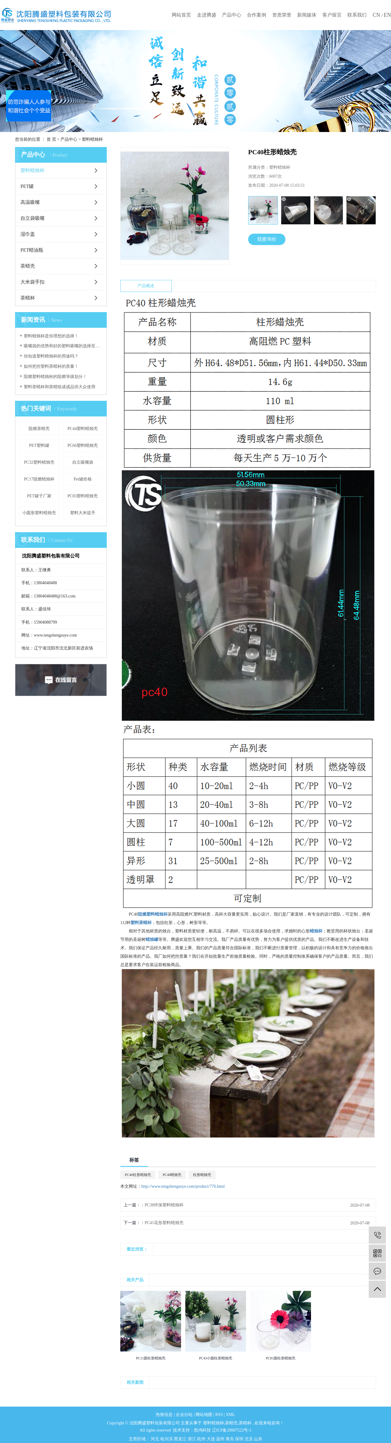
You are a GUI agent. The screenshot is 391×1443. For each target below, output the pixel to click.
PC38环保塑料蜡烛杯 (164, 1205)
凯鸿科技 (202, 1430)
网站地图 (205, 1414)
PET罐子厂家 (39, 496)
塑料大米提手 (82, 513)
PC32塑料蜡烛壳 (39, 462)
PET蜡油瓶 (31, 250)
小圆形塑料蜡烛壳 (39, 513)
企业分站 (184, 1414)
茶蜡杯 (27, 297)
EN (387, 15)
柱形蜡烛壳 (202, 1175)
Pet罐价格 (83, 479)
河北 (155, 1439)
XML (230, 1414)
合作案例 (256, 14)
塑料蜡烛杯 (92, 139)
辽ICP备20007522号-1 (231, 1430)
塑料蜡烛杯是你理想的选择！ (51, 336)
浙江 (192, 1439)
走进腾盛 (206, 14)
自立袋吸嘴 (32, 218)
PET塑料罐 (39, 445)
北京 (249, 1439)
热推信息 (164, 1414)
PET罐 (27, 186)
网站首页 (181, 14)
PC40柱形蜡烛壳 (138, 1175)
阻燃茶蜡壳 (39, 428)
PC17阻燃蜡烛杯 (39, 479)
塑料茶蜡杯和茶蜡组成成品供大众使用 (59, 387)
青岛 (230, 1439)
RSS (219, 1414)
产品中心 (231, 14)
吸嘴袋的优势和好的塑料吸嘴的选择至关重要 (63, 346)
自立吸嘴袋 (82, 462)
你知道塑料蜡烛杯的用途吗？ (51, 356)
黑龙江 (181, 1439)
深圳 (240, 1439)
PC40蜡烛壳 (172, 1175)
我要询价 (266, 239)
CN (377, 15)
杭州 (202, 1439)
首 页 (51, 139)
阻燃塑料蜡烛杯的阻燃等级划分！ (55, 376)
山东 (258, 1439)
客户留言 (332, 14)
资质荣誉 (281, 14)
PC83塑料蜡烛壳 (82, 496)
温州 (221, 1439)
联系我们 (357, 14)
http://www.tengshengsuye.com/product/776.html (183, 1186)
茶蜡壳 (27, 266)
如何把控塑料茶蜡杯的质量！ (51, 366)
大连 (211, 1439)
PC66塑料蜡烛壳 (82, 445)
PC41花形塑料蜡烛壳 (164, 1222)
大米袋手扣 (32, 281)
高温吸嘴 (30, 202)
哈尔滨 (167, 1439)
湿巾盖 (27, 234)
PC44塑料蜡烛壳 (82, 428)
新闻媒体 (306, 14)
